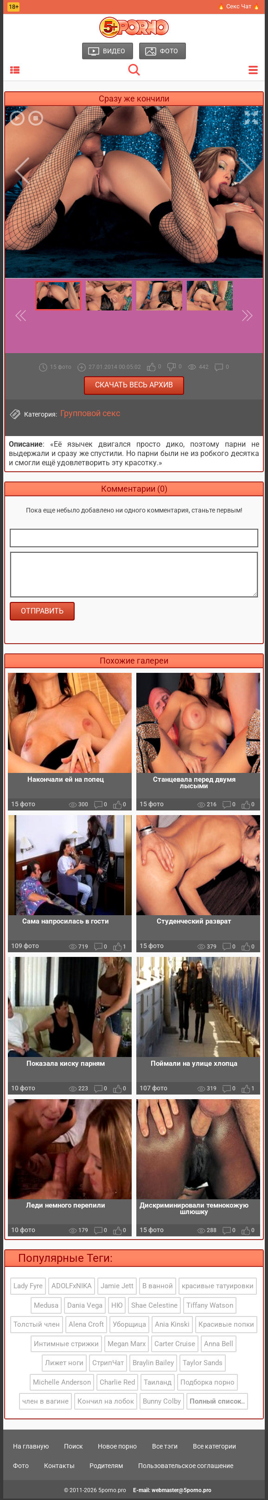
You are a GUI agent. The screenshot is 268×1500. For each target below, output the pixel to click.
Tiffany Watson (209, 1307)
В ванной (157, 1288)
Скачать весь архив (134, 384)
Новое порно (117, 1448)
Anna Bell (218, 1345)
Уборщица (129, 1326)
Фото (21, 1467)
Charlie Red (117, 1384)
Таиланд (158, 1384)
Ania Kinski (172, 1326)
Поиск (73, 1448)
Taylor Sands (203, 1365)
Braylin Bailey (153, 1365)
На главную (31, 1448)
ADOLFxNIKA (71, 1288)
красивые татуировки (218, 1288)
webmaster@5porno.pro (181, 1491)
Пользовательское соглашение (185, 1467)
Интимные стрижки (66, 1345)
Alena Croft (86, 1326)
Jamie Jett (117, 1288)
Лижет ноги (64, 1365)
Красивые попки (226, 1326)
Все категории (214, 1448)
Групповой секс (90, 413)
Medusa (46, 1307)
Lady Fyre (28, 1288)
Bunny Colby (162, 1403)
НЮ (116, 1307)
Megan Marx (127, 1345)
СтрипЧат (108, 1365)
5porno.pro (112, 1491)
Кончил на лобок (105, 1403)
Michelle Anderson (62, 1384)
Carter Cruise (174, 1345)
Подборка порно (207, 1384)
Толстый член (36, 1326)
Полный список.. (217, 1403)
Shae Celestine (154, 1307)
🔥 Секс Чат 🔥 (238, 6)
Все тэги (165, 1448)
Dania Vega (84, 1307)
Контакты (59, 1467)
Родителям (106, 1467)
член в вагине (45, 1403)
